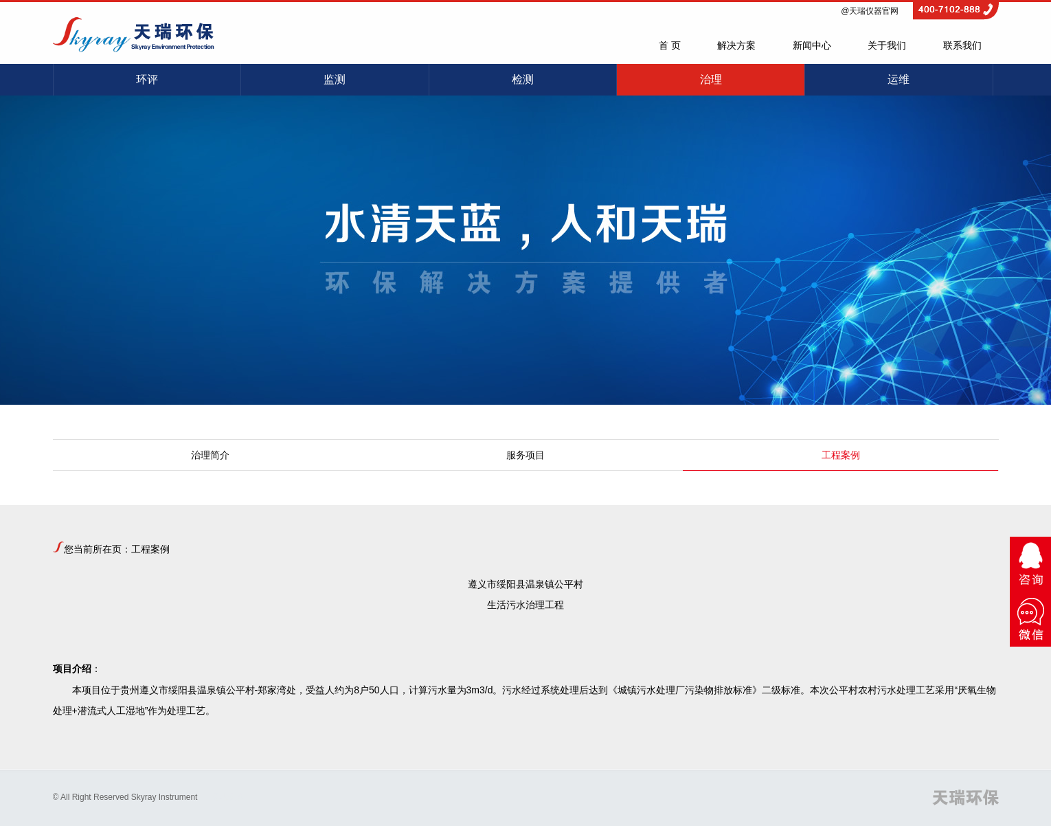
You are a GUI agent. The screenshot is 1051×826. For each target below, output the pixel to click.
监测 (335, 79)
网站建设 (227, 797)
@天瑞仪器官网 (870, 11)
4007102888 (956, 6)
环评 (147, 79)
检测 (523, 79)
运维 (898, 79)
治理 (711, 79)
